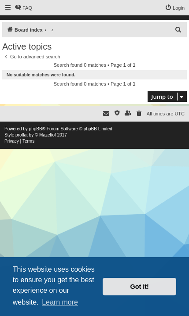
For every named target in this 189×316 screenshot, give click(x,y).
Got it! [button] (139, 286)
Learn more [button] (60, 302)
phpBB (35, 128)
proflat (21, 135)
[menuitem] (23, 8)
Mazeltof (47, 135)
